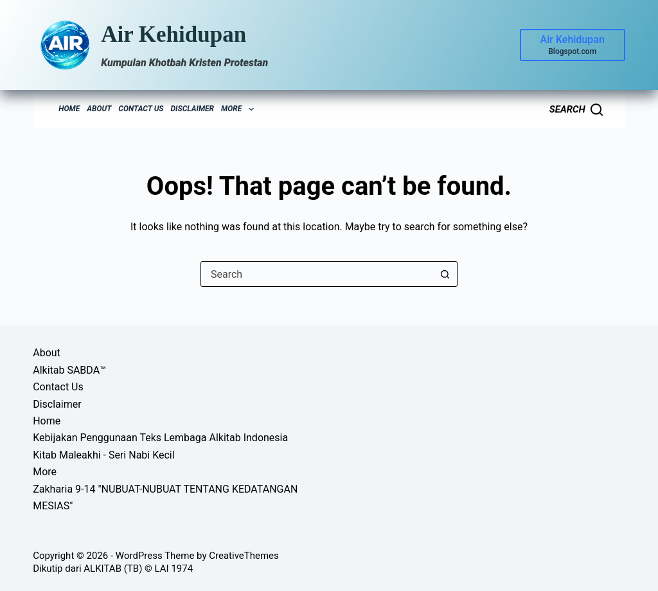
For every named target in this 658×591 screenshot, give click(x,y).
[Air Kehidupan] (572, 45)
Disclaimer (193, 108)
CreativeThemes (244, 555)
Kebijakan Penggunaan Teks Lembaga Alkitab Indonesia (160, 438)
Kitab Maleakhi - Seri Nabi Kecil (103, 455)
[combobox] (316, 274)
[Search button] (444, 274)
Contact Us (140, 108)
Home (69, 108)
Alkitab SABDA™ (69, 370)
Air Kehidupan (173, 34)
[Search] (576, 110)
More (239, 109)
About (99, 108)
